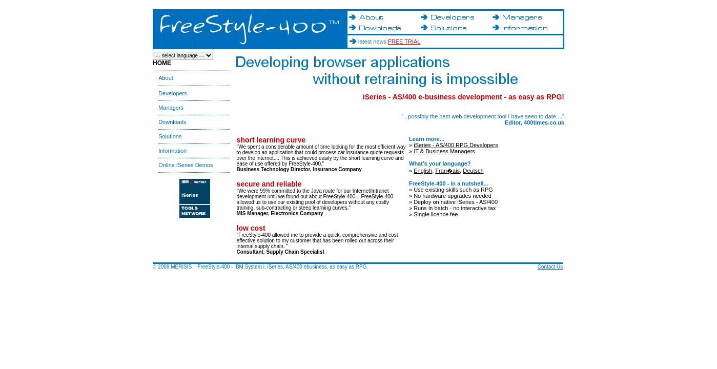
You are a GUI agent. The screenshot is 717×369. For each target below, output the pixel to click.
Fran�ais (447, 171)
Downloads (172, 122)
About (165, 78)
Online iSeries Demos (185, 165)
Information (172, 151)
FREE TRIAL (404, 41)
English (423, 171)
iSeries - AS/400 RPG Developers (456, 145)
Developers (172, 93)
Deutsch (473, 171)
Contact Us (550, 267)
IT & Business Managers (444, 151)
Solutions (169, 136)
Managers (170, 108)
